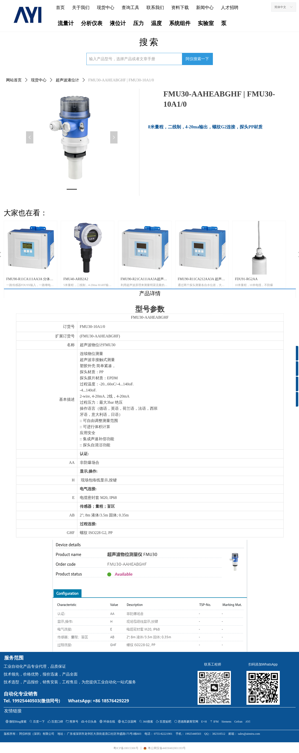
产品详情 (150, 293)
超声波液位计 (67, 80)
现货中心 (38, 80)
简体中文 (280, 7)
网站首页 (14, 80)
